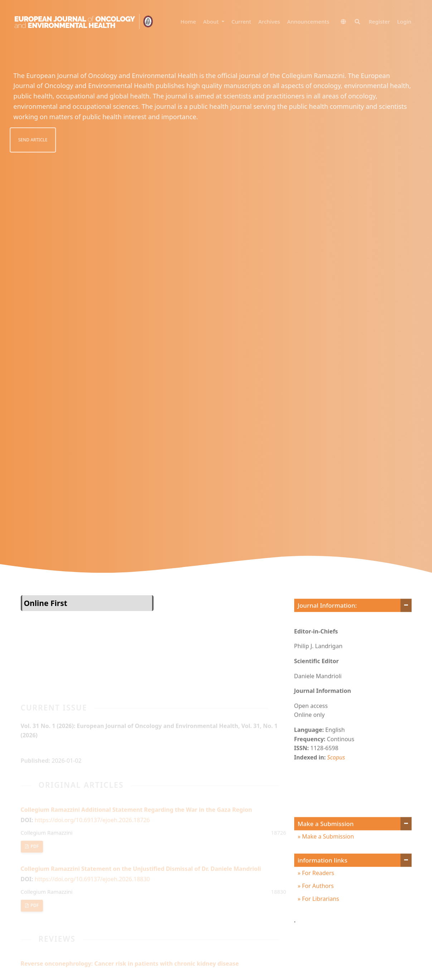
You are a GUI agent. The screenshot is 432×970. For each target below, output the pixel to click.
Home (188, 21)
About (211, 21)
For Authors (317, 901)
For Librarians (320, 914)
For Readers (317, 888)
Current (241, 21)
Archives (269, 21)
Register (379, 21)
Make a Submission (327, 851)
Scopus (336, 772)
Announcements (308, 21)
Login (404, 21)
